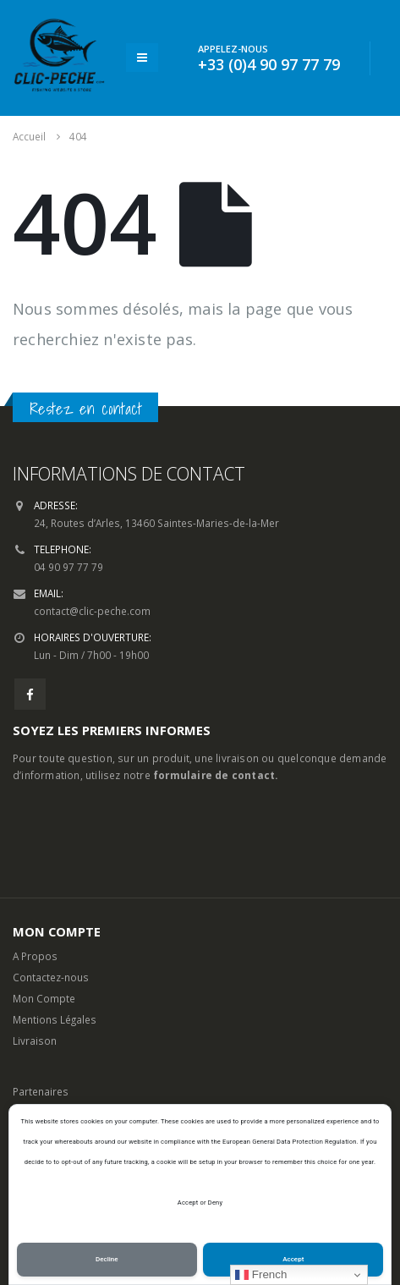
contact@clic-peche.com (92, 611)
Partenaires (40, 1091)
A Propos (35, 956)
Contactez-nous (51, 977)
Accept (293, 1259)
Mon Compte (44, 998)
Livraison (35, 1040)
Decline (107, 1259)
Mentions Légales (54, 1019)
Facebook (30, 694)
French (261, 1275)
